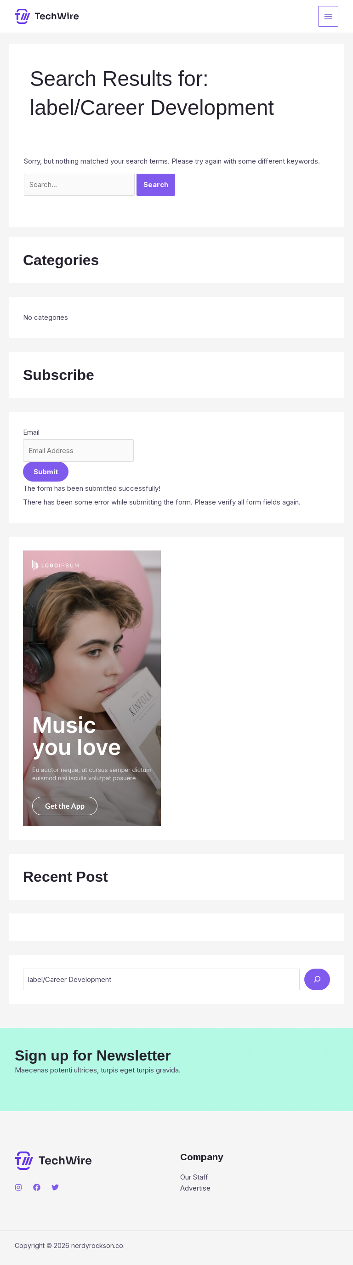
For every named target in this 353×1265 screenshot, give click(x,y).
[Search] (317, 979)
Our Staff (194, 1177)
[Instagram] (18, 1187)
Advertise (195, 1188)
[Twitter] (55, 1187)
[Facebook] (36, 1187)
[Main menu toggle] (328, 16)
